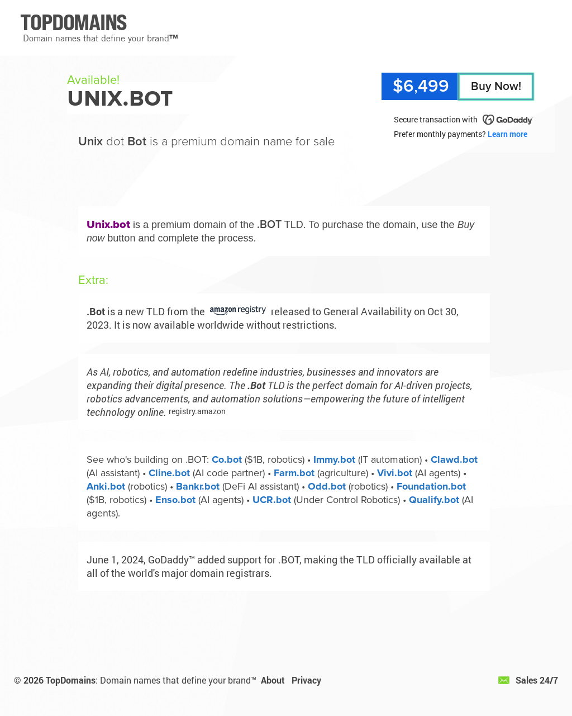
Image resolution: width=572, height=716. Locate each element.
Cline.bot (169, 473)
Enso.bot (175, 500)
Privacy (306, 680)
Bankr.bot (198, 486)
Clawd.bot (454, 459)
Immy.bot (334, 459)
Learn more (507, 134)
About (273, 680)
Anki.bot (106, 486)
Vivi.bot (394, 473)
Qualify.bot (434, 500)
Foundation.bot (431, 486)
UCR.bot (271, 500)
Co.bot (227, 459)
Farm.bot (294, 473)
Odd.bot (327, 486)
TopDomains (71, 680)
